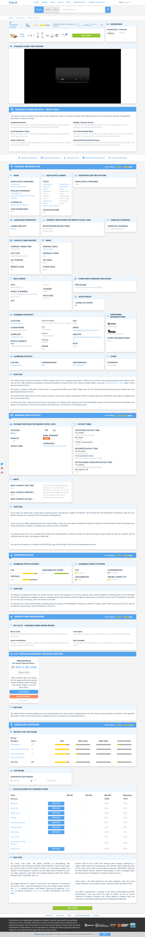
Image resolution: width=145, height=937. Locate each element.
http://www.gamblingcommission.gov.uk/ (87, 338)
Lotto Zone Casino (63, 188)
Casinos (36, 2)
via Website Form (17, 337)
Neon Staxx (15, 832)
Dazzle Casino (64, 184)
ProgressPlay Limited (18, 186)
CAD (44, 446)
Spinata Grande (16, 827)
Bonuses (44, 2)
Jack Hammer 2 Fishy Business (18, 842)
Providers (15, 741)
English (13, 229)
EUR (48, 446)
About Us (49, 915)
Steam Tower (15, 813)
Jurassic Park (15, 837)
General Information (27, 158)
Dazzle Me (14, 808)
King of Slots (15, 849)
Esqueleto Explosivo (18, 822)
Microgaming (15, 744)
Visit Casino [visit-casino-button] (86, 35)
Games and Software (117, 158)
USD (56, 446)
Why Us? (61, 2)
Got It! (105, 934)
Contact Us (60, 915)
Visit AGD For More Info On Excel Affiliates (23, 197)
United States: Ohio (93, 25)
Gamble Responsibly (82, 915)
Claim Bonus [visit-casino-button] (23, 692)
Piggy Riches (38, 891)
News (68, 2)
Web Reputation (71, 158)
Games (52, 2)
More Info (95, 934)
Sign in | (122, 2)
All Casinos (20, 18)
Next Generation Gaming (20, 749)
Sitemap (96, 915)
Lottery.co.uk (47, 184)
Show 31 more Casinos (51, 206)
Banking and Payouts (50, 158)
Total (34, 741)
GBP (52, 446)
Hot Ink (17, 888)
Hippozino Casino (46, 188)
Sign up (128, 2)
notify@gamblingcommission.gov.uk (86, 330)
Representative (16, 365)
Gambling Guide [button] (79, 2)
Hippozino (109, 383)
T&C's (69, 915)
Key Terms (24, 700)
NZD (64, 446)
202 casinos (79, 25)
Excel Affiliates (16, 193)
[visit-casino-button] (22, 36)
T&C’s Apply (32, 678)
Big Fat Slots (118, 383)
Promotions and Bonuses (93, 158)
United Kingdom (22, 205)
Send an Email (48, 249)
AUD (60, 446)
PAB (43, 365)
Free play (56, 803)
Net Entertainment (17, 754)
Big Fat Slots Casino (47, 202)
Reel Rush (14, 803)
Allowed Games (24, 696)
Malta (13, 205)
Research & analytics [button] (97, 2)
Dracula (13, 818)
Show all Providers (17, 757)
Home (11, 18)
